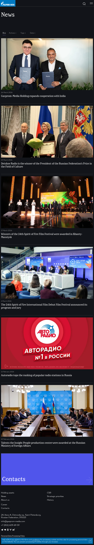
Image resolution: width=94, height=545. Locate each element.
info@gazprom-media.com (13, 521)
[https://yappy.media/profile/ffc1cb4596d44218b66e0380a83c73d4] (11, 530)
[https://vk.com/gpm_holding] (5, 529)
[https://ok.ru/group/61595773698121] (8, 530)
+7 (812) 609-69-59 (10, 525)
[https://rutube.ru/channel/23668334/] (14, 530)
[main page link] (7, 3)
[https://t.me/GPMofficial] (2, 530)
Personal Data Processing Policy (13, 536)
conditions (36, 540)
